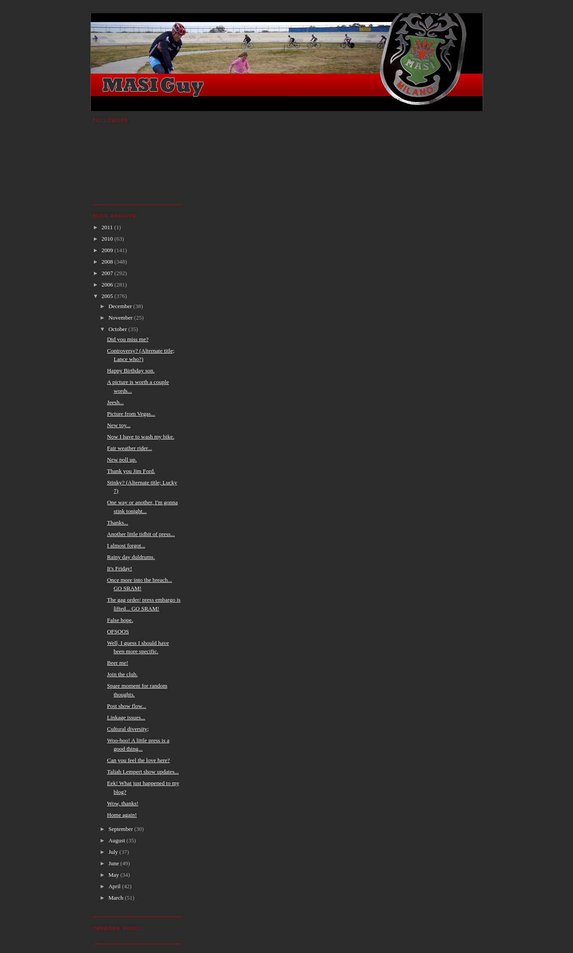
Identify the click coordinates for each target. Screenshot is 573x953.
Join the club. (122, 674)
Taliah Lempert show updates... (143, 771)
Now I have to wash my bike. (140, 436)
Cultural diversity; (128, 729)
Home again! (122, 815)
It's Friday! (119, 568)
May (114, 874)
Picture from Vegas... (131, 413)
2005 (108, 296)
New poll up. (122, 459)
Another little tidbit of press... (141, 534)
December (120, 306)
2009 (108, 250)
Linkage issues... (126, 717)
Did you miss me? (127, 339)
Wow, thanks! (122, 803)
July (113, 852)
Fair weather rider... (129, 448)
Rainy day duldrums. (131, 557)
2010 (108, 238)
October (118, 329)
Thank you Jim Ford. (131, 471)
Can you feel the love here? (138, 760)
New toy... (118, 425)
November (121, 317)
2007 (108, 273)
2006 (108, 284)
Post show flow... (126, 706)
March (116, 897)
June (114, 863)
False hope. (120, 620)
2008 (108, 261)
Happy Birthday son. (131, 370)
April (115, 886)
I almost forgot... (126, 545)
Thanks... (117, 522)
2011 (108, 227)
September (121, 829)
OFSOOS (118, 631)
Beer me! (117, 662)
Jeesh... (115, 402)
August (117, 840)
